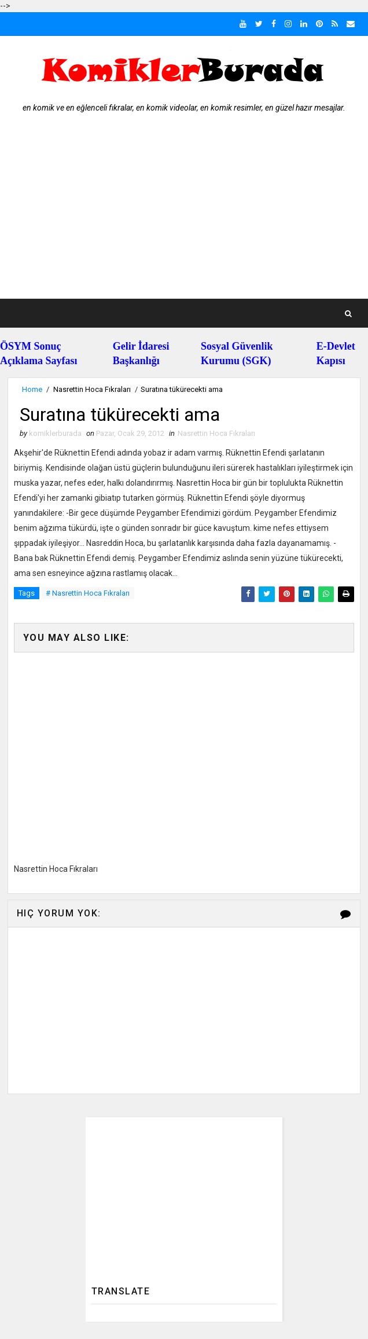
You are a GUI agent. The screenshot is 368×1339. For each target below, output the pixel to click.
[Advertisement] (184, 212)
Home (32, 389)
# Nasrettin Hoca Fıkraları (88, 593)
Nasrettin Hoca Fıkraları (92, 389)
